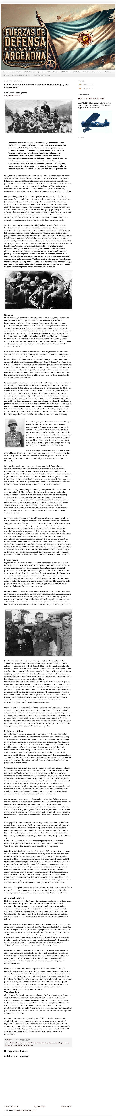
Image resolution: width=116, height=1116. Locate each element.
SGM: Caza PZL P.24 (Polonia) (91, 98)
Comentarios (84, 88)
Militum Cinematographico (20, 75)
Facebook (6, 75)
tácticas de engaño (16, 1045)
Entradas (83, 84)
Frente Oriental (31, 1043)
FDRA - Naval (65, 72)
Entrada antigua (66, 1106)
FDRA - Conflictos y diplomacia (34, 72)
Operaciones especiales (52, 1043)
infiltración (40, 1043)
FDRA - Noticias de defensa (12, 72)
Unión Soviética (28, 1045)
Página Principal (39, 1106)
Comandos (23, 1043)
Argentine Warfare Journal (41, 75)
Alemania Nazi (14, 1043)
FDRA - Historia (52, 72)
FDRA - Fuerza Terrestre (81, 72)
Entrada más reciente (12, 1106)
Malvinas (107, 72)
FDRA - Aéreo (96, 72)
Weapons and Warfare (12, 96)
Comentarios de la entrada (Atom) (25, 1110)
